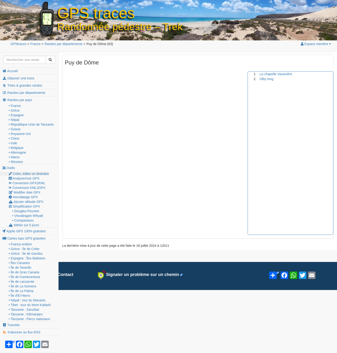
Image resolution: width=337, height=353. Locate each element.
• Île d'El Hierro (19, 295)
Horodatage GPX (23, 197)
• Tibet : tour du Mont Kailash (30, 305)
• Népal (14, 120)
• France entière (20, 244)
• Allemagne (17, 152)
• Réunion (16, 162)
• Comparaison (23, 220)
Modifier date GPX (24, 192)
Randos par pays (17, 100)
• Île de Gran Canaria (24, 272)
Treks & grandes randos (22, 85)
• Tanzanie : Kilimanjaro (26, 314)
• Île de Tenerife (20, 267)
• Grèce (14, 110)
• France (15, 106)
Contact (62, 274)
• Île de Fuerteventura (24, 277)
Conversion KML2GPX (27, 188)
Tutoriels (11, 325)
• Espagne (16, 115)
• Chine (14, 138)
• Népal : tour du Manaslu (27, 300)
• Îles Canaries (19, 263)
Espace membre (315, 44)
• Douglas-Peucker (25, 211)
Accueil (10, 71)
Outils (8, 168)
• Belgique (16, 148)
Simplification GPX (24, 206)
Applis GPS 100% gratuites (24, 231)
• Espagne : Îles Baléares (27, 258)
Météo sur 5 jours (24, 225)
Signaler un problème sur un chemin (138, 274)
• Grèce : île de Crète (24, 249)
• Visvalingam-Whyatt (27, 216)
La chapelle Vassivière (276, 74)
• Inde (13, 143)
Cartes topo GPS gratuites (24, 238)
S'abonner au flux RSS (21, 332)
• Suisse (15, 129)
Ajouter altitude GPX (26, 202)
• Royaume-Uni (20, 134)
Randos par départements (23, 93)
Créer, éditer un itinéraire (29, 174)
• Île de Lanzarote (21, 281)
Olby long (266, 79)
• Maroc (14, 157)
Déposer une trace (18, 78)
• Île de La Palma (21, 291)
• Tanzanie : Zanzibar (24, 309)
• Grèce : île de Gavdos (26, 253)
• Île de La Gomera (22, 286)
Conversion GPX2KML (27, 183)
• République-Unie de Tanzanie (31, 124)
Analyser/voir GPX (24, 178)
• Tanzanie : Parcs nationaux (29, 319)
